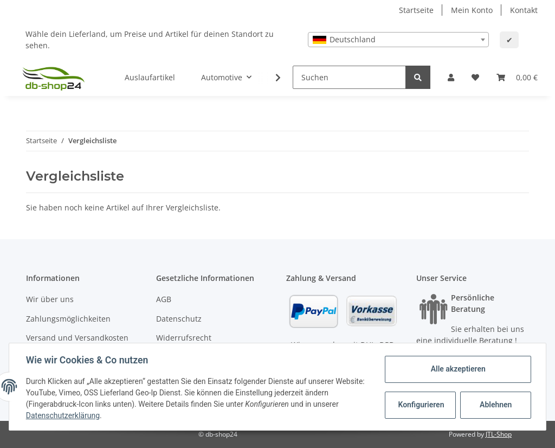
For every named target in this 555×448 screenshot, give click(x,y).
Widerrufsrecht (183, 337)
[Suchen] (349, 77)
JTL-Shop (499, 434)
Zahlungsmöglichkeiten (68, 318)
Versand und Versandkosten (77, 337)
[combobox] (398, 39)
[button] (451, 77)
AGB (163, 299)
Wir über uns (50, 299)
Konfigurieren (421, 404)
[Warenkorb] (517, 77)
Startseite (416, 10)
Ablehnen (495, 404)
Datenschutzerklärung (63, 415)
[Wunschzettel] (475, 77)
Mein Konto (472, 10)
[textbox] (398, 40)
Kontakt (524, 10)
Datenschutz (179, 318)
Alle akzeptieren (457, 368)
